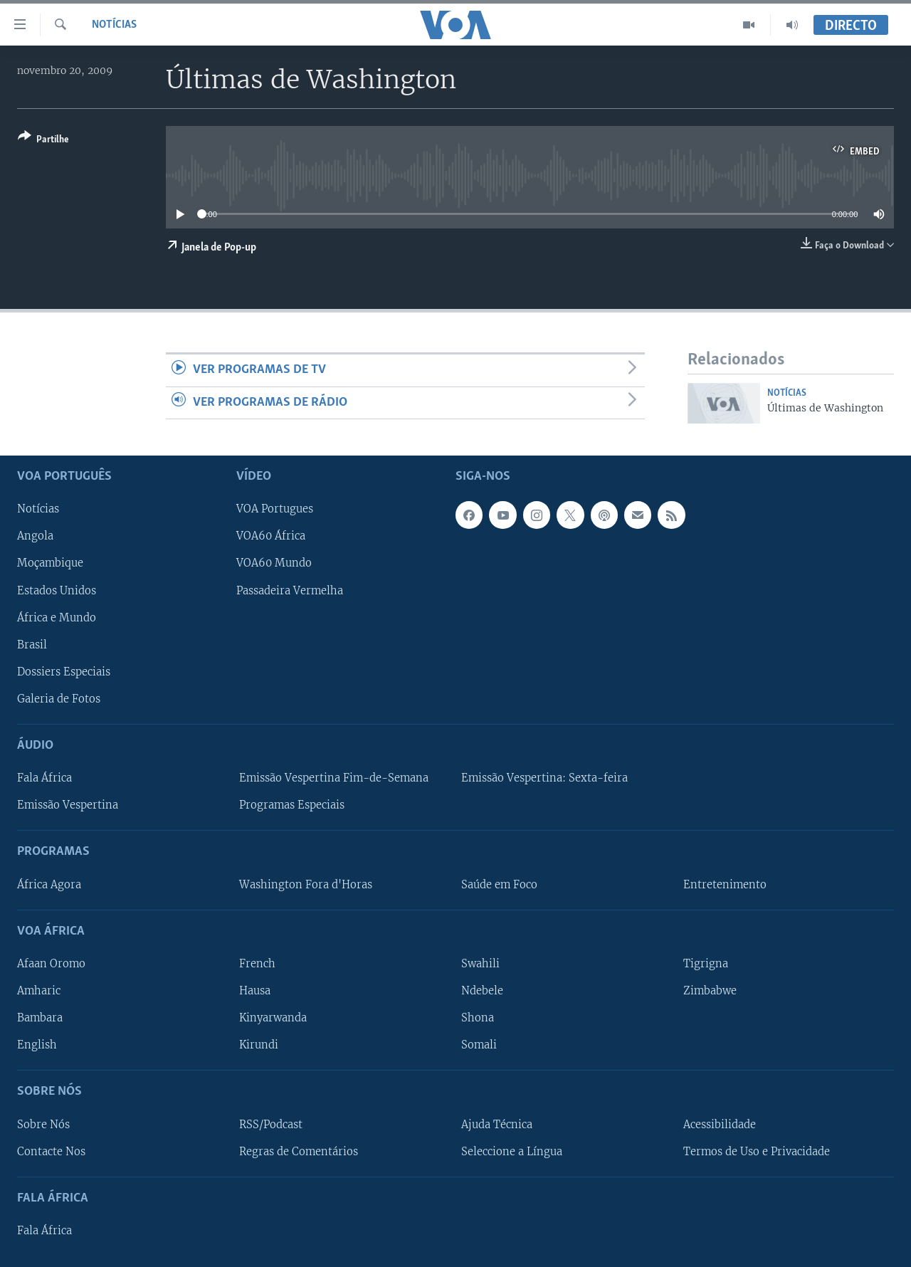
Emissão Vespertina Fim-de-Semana (333, 778)
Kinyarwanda (273, 1017)
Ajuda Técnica (496, 1124)
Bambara (40, 1017)
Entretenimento (725, 884)
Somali (479, 1045)
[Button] (43, 140)
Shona (477, 1017)
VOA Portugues (274, 509)
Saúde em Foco (499, 884)
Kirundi (258, 1045)
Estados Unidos (56, 590)
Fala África (44, 778)
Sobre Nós (43, 1124)
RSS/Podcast (270, 1124)
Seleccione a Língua (511, 1151)
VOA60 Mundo (274, 563)
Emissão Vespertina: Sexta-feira (544, 778)
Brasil (32, 644)
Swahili (480, 963)
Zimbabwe (710, 990)
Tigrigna (705, 963)
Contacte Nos (51, 1151)
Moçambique (50, 563)
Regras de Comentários (298, 1151)
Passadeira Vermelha (289, 590)
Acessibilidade (719, 1124)
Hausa (254, 990)
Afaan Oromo (51, 963)
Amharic (38, 990)
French (257, 963)
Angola (35, 536)
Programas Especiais (291, 805)
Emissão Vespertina (67, 805)
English (37, 1045)
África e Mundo (56, 617)
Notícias (114, 25)
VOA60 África (270, 536)
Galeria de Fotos (58, 698)
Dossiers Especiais (63, 671)
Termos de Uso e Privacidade (756, 1151)
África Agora (49, 884)
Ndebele (482, 990)
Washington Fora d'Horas (305, 884)
